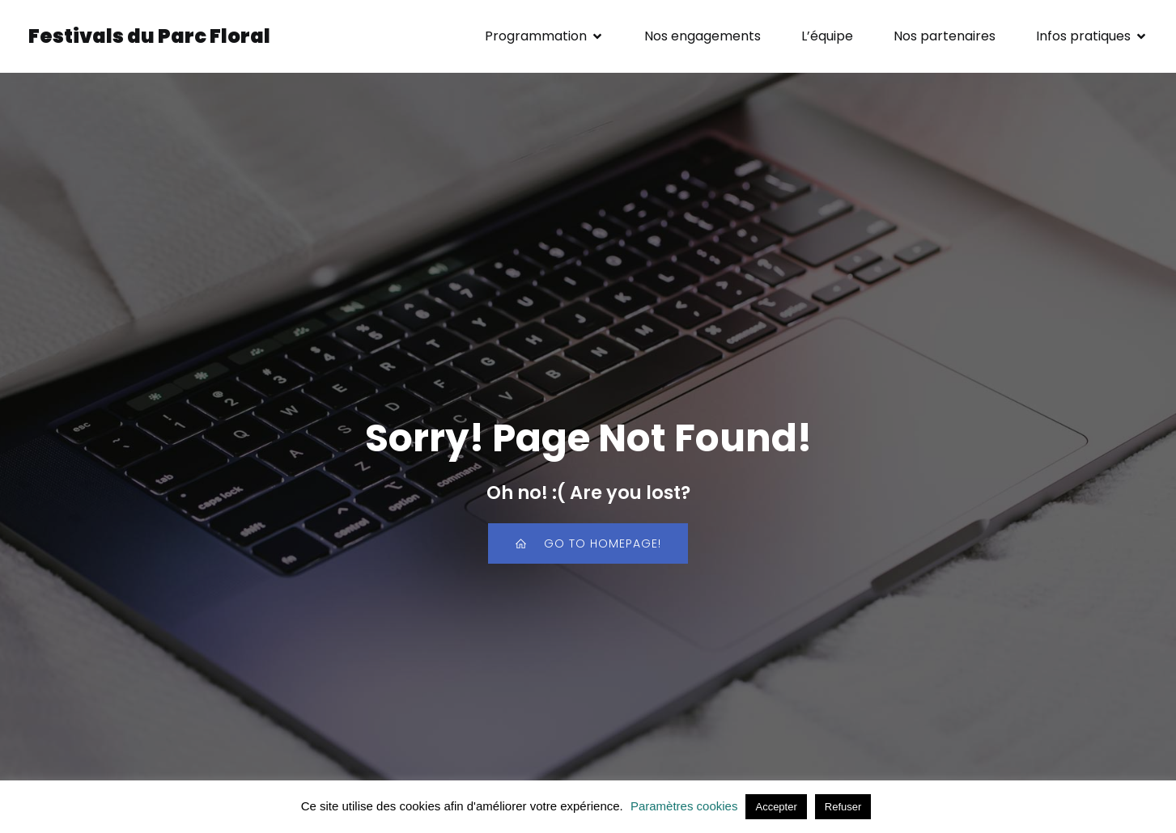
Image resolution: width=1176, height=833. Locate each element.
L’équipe (827, 36)
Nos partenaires (945, 36)
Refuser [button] (843, 807)
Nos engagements (702, 36)
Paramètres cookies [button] (684, 806)
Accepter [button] (775, 807)
